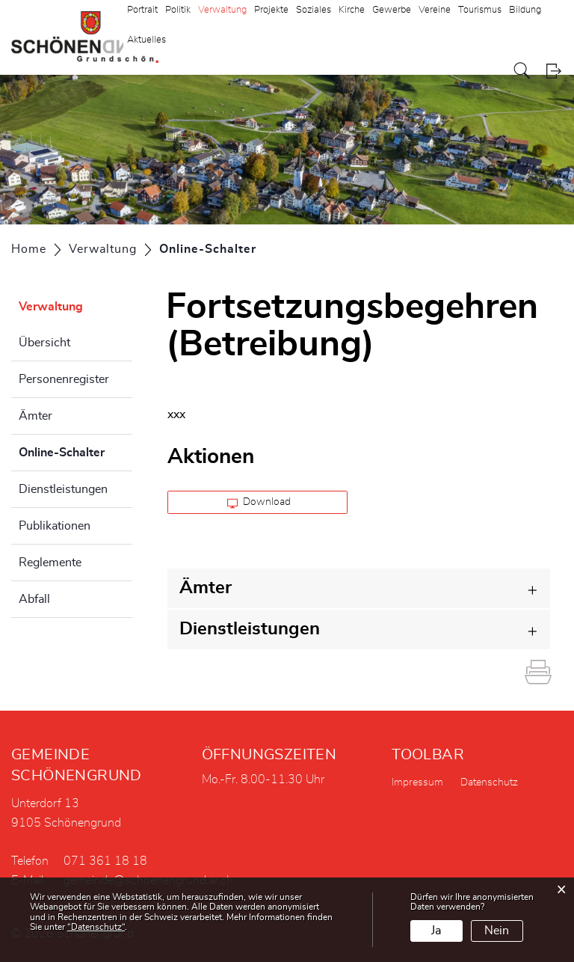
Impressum (417, 782)
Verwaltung (51, 307)
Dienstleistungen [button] (249, 629)
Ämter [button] (205, 588)
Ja (436, 931)
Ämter (35, 416)
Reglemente (50, 563)
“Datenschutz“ (96, 926)
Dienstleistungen (63, 489)
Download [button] (259, 503)
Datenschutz (489, 782)
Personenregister (64, 379)
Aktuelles (146, 40)
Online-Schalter (75, 450)
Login (553, 71)
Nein (496, 931)
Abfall (34, 599)
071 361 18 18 (105, 861)
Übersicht (44, 343)
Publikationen (54, 526)
